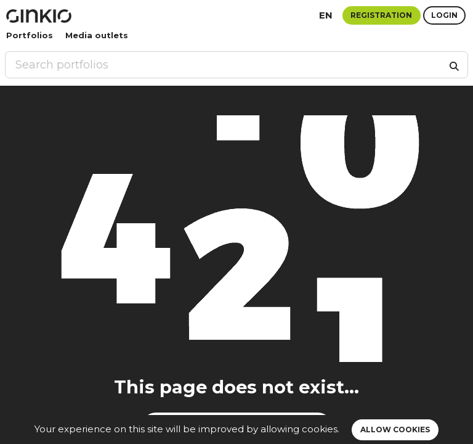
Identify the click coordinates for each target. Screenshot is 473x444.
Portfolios (29, 35)
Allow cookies (395, 429)
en (326, 15)
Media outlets (96, 35)
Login (444, 15)
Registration (381, 15)
